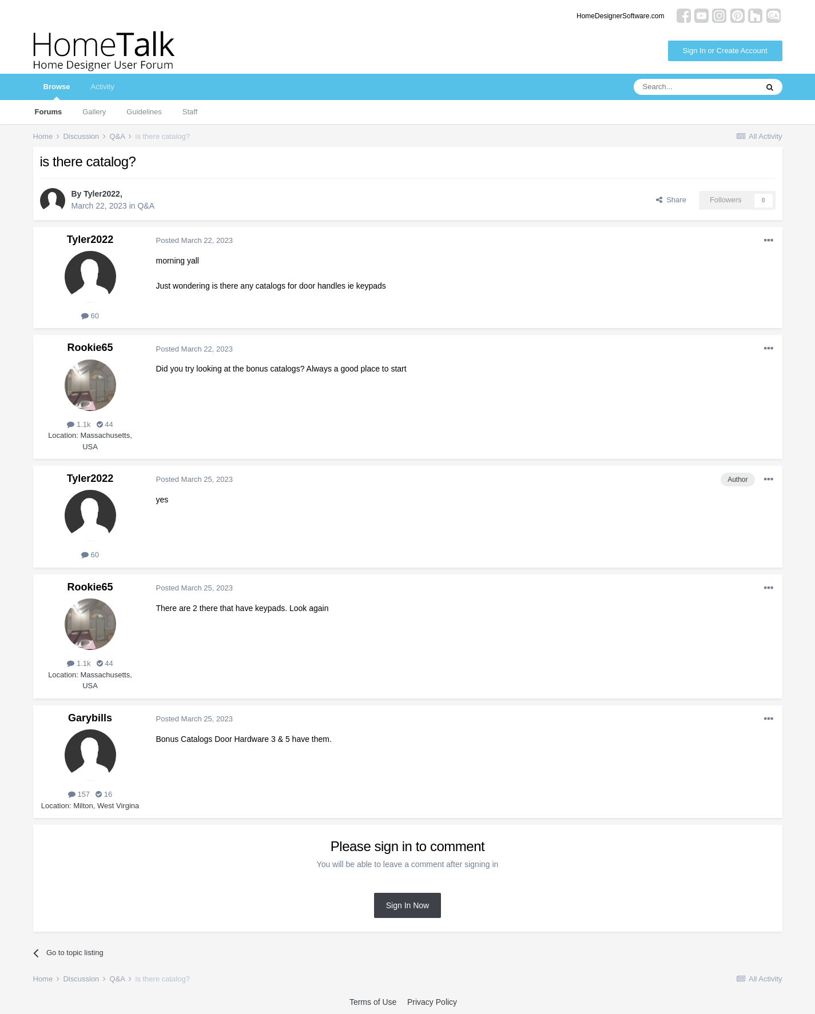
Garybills (90, 718)
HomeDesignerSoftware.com (620, 16)
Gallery (94, 111)
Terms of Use (372, 1002)
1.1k (78, 424)
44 (105, 424)
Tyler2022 (102, 193)
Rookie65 (90, 347)
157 (79, 794)
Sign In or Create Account (724, 50)
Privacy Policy (432, 1002)
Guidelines (143, 111)
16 (104, 794)
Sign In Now (407, 905)
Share (671, 199)
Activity (102, 86)
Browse (56, 91)
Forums (48, 111)
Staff (190, 111)
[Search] (695, 87)
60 (90, 316)
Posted (194, 240)
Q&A (145, 205)
